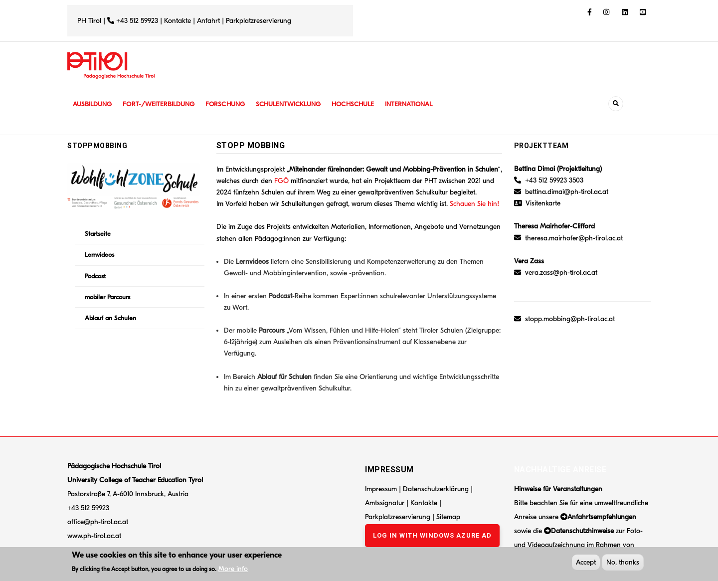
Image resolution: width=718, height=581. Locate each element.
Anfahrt (209, 20)
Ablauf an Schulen (110, 318)
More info (233, 570)
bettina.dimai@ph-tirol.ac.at (566, 192)
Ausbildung (93, 104)
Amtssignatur (385, 503)
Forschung (233, 104)
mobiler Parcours (107, 297)
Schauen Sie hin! (475, 203)
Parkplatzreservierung (258, 20)
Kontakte (177, 20)
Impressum (381, 489)
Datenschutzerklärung (436, 489)
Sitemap (448, 517)
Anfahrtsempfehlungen (601, 517)
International (424, 104)
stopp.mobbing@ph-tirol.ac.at (570, 319)
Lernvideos (99, 254)
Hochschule (366, 104)
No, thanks (622, 563)
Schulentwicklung (298, 104)
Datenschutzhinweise (582, 531)
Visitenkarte (543, 203)
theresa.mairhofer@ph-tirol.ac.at (574, 238)
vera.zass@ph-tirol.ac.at (561, 272)
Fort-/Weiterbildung (163, 104)
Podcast (95, 276)
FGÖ (281, 181)
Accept (586, 563)
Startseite (98, 233)
